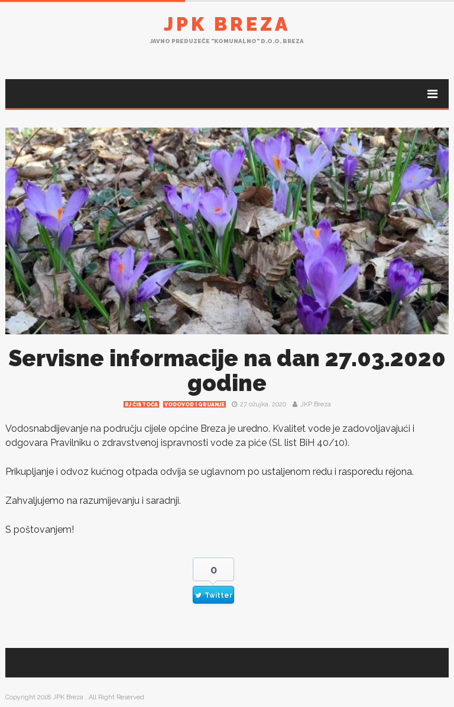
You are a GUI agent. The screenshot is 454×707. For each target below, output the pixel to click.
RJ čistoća (141, 405)
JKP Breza (315, 404)
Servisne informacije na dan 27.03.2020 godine (227, 370)
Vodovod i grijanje (194, 405)
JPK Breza (227, 24)
